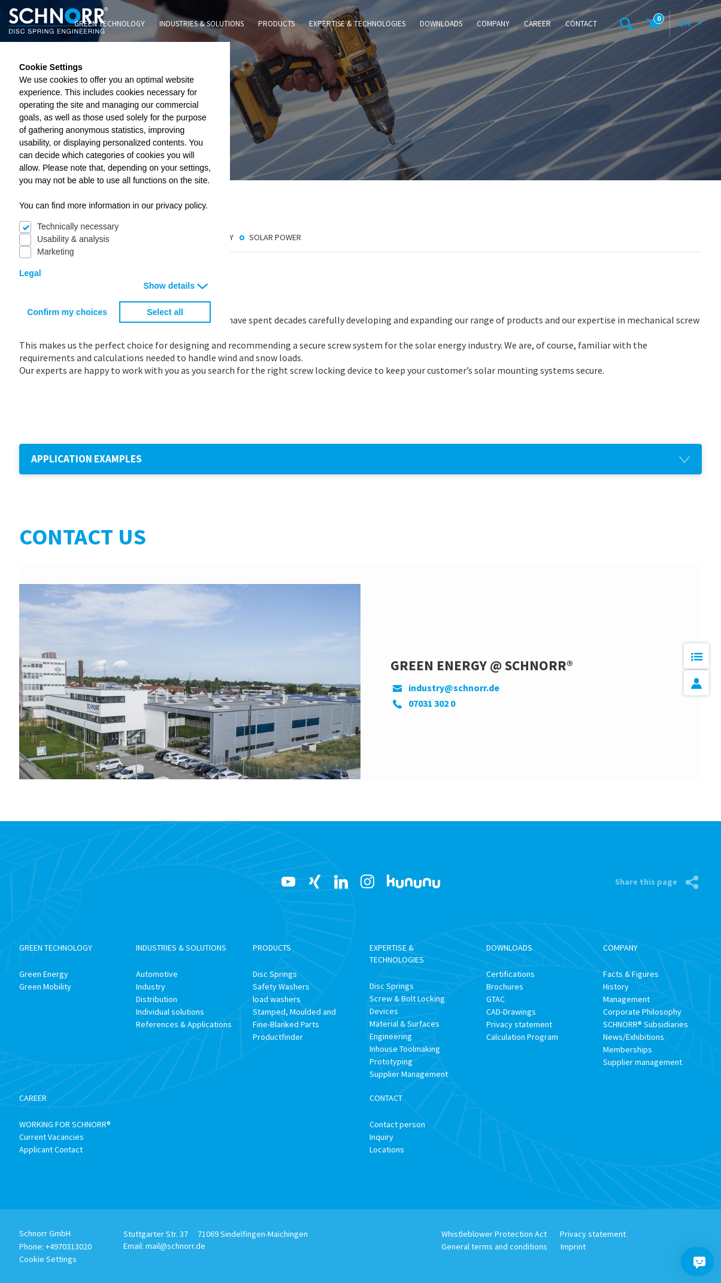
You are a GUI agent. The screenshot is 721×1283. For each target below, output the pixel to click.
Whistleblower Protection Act (494, 1233)
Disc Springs (275, 974)
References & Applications (184, 1024)
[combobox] (691, 24)
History (616, 986)
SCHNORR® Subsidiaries (645, 1024)
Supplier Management (408, 1074)
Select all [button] (165, 312)
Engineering (390, 1036)
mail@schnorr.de (175, 1245)
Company (493, 24)
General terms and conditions (494, 1246)
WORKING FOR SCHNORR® (65, 1124)
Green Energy (43, 974)
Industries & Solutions (201, 24)
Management (626, 999)
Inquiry (381, 1136)
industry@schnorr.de (453, 688)
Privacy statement (519, 1024)
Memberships (627, 1049)
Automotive (157, 974)
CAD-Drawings (511, 1011)
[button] (360, 459)
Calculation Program (522, 1036)
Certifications (510, 974)
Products (276, 24)
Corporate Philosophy (642, 1011)
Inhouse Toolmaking (404, 1048)
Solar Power (275, 237)
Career (537, 24)
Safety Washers (281, 986)
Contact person (397, 1124)
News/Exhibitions (633, 1036)
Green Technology (109, 24)
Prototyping (391, 1061)
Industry (150, 986)
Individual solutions (170, 1011)
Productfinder (278, 1036)
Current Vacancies (51, 1136)
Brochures (504, 986)
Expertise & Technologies (357, 24)
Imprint (573, 1246)
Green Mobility (45, 986)
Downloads (441, 24)
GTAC (495, 999)
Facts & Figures (631, 974)
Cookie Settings (48, 1259)
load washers (277, 999)
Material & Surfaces (404, 1023)
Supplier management (642, 1062)
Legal (30, 273)
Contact (581, 24)
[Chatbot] (699, 1261)
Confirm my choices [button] (67, 312)
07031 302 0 (431, 703)
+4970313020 (69, 1246)
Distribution (156, 999)
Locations (386, 1149)
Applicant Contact (51, 1149)
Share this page (647, 881)
